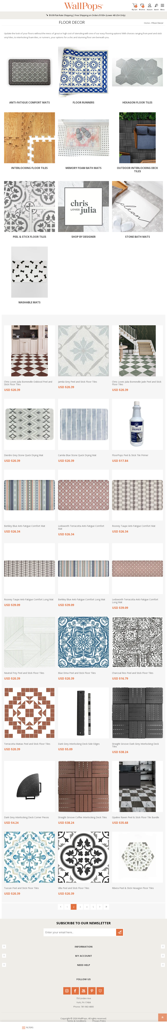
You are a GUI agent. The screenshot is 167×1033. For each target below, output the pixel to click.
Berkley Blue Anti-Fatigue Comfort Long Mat (81, 599)
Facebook (75, 991)
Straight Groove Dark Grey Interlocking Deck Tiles (135, 745)
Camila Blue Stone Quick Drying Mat (77, 455)
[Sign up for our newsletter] (80, 932)
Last (106, 907)
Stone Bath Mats (137, 236)
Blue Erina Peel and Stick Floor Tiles (77, 673)
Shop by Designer (83, 236)
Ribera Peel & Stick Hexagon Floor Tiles (133, 888)
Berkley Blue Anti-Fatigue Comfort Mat (24, 526)
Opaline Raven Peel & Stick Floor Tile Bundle (135, 817)
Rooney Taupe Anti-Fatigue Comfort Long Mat (28, 599)
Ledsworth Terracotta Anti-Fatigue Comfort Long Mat (135, 601)
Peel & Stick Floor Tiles (29, 236)
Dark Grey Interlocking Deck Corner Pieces (26, 817)
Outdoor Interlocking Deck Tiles (137, 169)
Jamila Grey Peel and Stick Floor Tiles (77, 381)
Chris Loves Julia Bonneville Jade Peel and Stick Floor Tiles (136, 383)
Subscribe (119, 932)
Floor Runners (83, 102)
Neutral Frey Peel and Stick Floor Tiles (24, 673)
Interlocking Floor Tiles (29, 168)
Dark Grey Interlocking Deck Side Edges (79, 744)
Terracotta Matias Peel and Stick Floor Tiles (27, 744)
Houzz (100, 991)
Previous (60, 907)
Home (147, 22)
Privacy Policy (99, 1020)
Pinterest (92, 991)
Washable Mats (29, 302)
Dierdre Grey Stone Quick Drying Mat (23, 455)
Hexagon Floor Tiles (137, 102)
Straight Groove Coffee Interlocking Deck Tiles (82, 817)
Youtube (83, 991)
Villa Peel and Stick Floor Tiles (73, 888)
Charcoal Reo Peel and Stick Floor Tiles (132, 673)
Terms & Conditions (76, 1020)
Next (100, 907)
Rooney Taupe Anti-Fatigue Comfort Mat (133, 526)
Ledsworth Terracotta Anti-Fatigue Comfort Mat (81, 527)
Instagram (67, 991)
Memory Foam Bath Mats (83, 168)
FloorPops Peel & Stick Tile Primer (130, 455)
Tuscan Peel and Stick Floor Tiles (21, 888)
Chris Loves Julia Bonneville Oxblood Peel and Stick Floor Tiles (28, 383)
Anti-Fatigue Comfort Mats (29, 102)
